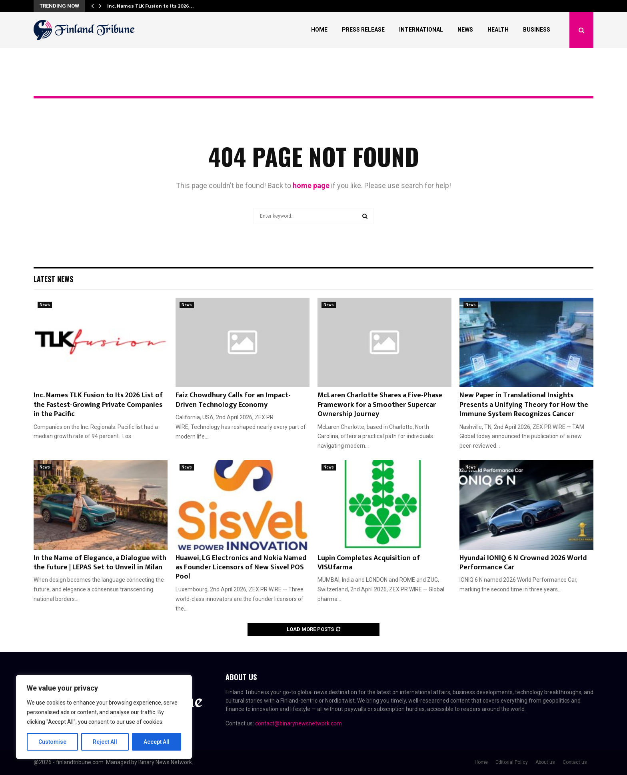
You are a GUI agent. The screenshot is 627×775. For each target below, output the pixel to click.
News (465, 29)
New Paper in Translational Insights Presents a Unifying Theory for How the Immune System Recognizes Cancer (523, 404)
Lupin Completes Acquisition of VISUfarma (368, 562)
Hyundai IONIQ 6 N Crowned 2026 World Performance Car (523, 562)
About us (545, 762)
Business (536, 29)
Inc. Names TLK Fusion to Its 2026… (150, 6)
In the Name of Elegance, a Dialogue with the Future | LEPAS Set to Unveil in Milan (100, 562)
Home (319, 29)
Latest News (53, 279)
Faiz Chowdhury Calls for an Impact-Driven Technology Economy (233, 400)
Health (498, 29)
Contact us (575, 762)
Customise (52, 742)
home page (311, 185)
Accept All (157, 742)
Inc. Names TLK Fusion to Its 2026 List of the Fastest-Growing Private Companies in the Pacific (98, 404)
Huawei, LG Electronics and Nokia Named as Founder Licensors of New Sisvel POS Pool (241, 567)
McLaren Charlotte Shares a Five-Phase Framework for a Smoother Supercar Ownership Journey (379, 404)
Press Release (363, 29)
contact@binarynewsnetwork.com (298, 723)
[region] (104, 717)
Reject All (105, 742)
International (421, 29)
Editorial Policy (511, 762)
